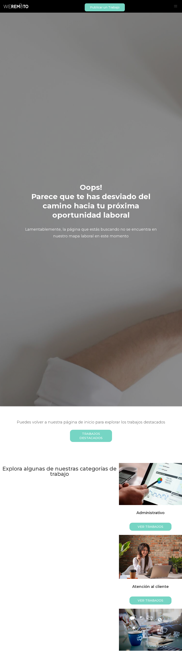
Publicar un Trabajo (105, 7)
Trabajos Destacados (91, 436)
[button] (175, 6)
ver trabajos (150, 527)
